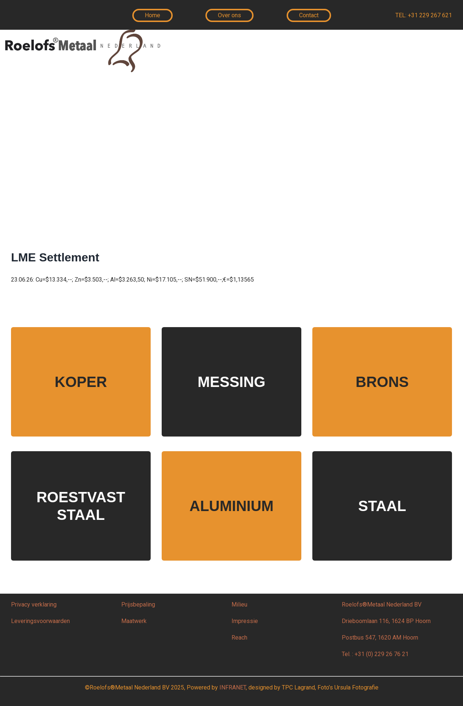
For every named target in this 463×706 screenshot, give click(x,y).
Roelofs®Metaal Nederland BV (381, 604)
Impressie (245, 621)
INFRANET (232, 687)
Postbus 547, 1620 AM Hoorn (380, 637)
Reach (239, 637)
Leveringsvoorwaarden (40, 621)
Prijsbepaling (138, 604)
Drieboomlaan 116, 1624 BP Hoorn (386, 621)
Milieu (240, 604)
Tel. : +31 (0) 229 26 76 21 (375, 654)
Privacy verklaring (34, 604)
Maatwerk (134, 621)
